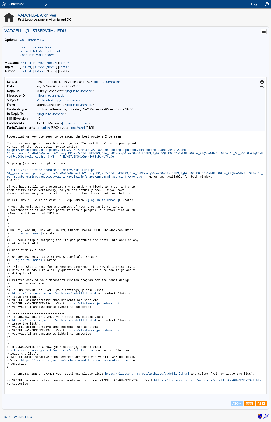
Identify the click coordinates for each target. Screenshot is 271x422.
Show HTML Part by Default (40, 51)
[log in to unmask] (105, 82)
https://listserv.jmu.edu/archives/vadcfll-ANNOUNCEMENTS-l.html (208, 380)
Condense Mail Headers (37, 55)
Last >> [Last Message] (64, 63)
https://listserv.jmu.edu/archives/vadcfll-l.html (54, 293)
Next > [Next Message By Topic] (51, 67)
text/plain (43, 128)
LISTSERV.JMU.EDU (17, 417)
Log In (256, 4)
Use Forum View (32, 40)
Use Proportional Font (36, 47)
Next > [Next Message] (51, 63)
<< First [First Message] (26, 63)
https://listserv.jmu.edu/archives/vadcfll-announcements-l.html (75, 360)
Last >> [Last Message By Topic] (64, 67)
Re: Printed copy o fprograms (58, 100)
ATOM (237, 404)
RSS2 (261, 404)
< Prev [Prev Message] (39, 63)
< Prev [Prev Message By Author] (39, 71)
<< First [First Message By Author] (26, 71)
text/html (78, 128)
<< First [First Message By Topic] (26, 67)
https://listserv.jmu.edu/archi (93, 303)
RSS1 (249, 404)
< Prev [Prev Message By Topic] (39, 67)
